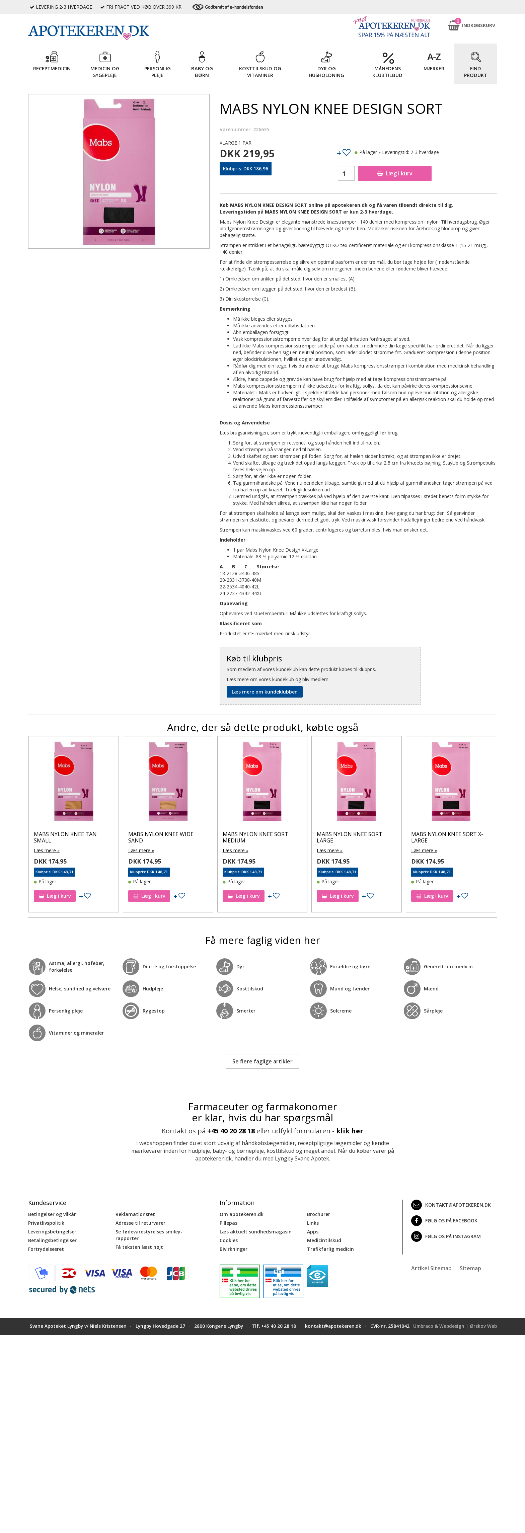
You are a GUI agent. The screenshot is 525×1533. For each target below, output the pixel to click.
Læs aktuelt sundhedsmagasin (256, 1231)
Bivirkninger (233, 1249)
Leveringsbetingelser (52, 1231)
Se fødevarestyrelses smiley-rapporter (149, 1234)
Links (313, 1223)
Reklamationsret (135, 1214)
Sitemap (470, 1268)
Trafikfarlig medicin (330, 1249)
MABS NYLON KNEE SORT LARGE (349, 837)
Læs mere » (47, 850)
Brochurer (318, 1214)
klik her (349, 1130)
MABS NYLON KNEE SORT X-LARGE (447, 837)
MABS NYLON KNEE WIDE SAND (161, 837)
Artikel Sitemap (431, 1268)
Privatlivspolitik (46, 1223)
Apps (312, 1231)
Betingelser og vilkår (52, 1214)
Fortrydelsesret (46, 1249)
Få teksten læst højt (139, 1247)
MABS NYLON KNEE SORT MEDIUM (255, 837)
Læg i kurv (394, 173)
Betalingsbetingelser (52, 1240)
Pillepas (228, 1223)
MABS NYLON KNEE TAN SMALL (65, 837)
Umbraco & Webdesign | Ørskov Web (455, 1326)
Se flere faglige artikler (262, 1061)
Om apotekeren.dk (242, 1214)
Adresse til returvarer (140, 1223)
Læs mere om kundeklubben (265, 692)
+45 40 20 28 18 (231, 1130)
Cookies (229, 1240)
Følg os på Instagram (446, 1236)
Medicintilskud (324, 1240)
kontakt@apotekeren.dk (451, 1205)
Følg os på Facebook (444, 1220)
